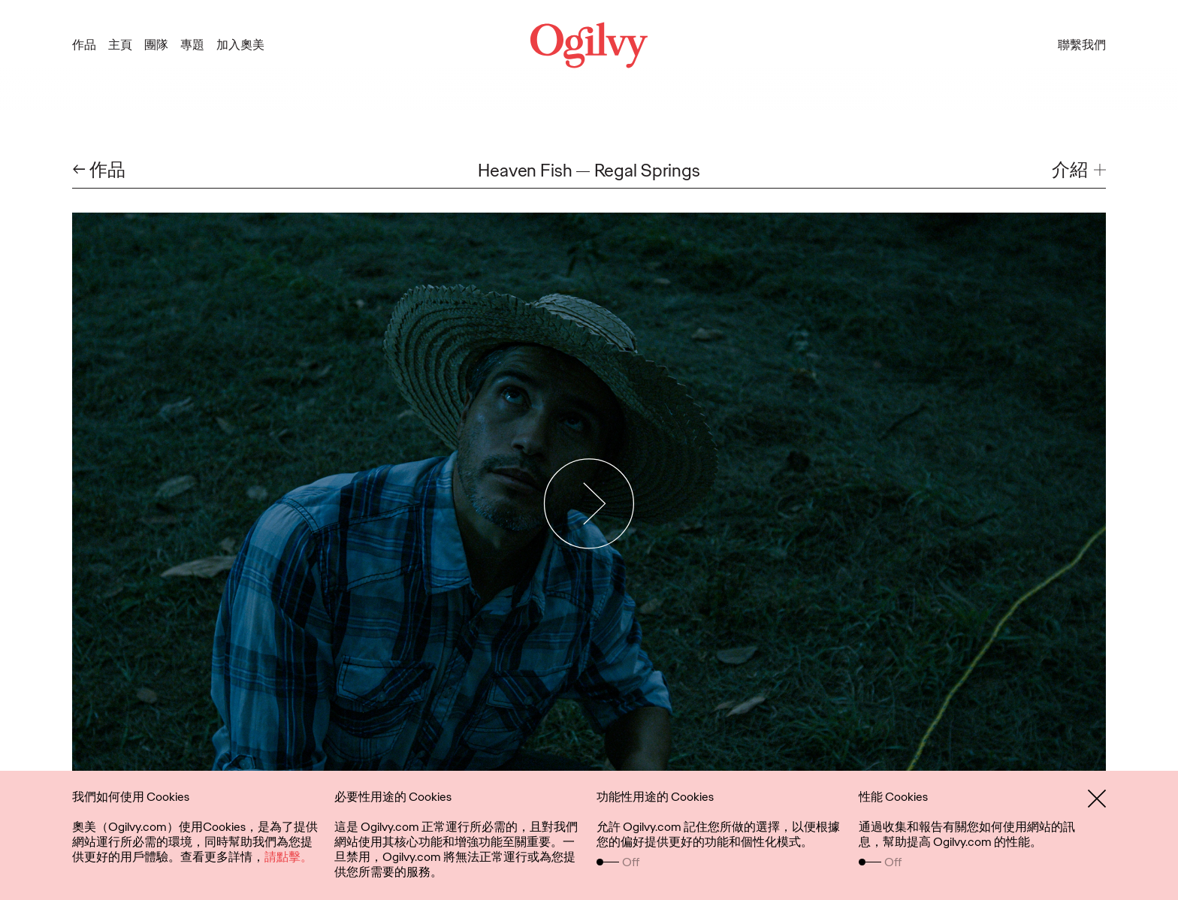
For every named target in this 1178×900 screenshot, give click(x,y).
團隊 (156, 45)
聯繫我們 (1082, 45)
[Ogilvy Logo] (589, 45)
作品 (84, 45)
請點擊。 (288, 857)
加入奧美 (240, 45)
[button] (1079, 170)
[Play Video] (589, 503)
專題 (192, 45)
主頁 (120, 45)
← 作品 (98, 170)
